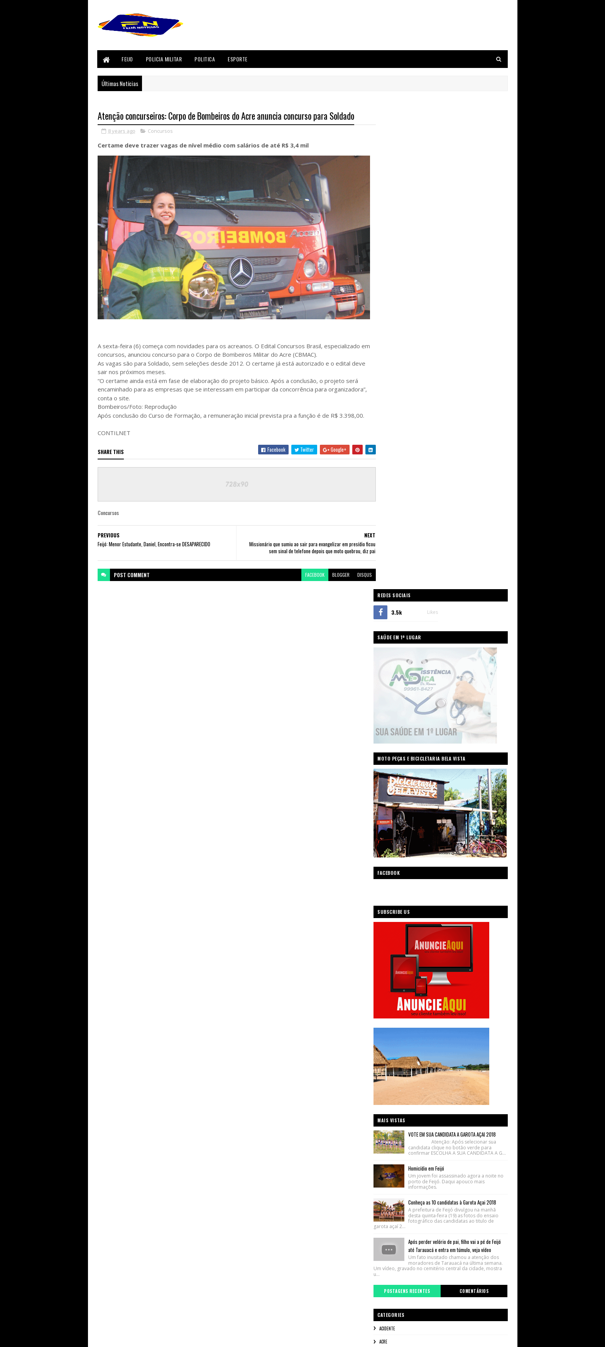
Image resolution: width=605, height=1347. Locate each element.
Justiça (397, 1013)
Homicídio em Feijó (437, 693)
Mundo (397, 1026)
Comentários (477, 818)
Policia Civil (401, 1052)
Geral (395, 999)
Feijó (394, 973)
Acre (394, 869)
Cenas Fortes (402, 921)
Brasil (396, 908)
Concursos (160, 131)
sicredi (396, 1104)
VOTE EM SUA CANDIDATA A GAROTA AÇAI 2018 (463, 653)
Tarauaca (398, 1117)
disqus (359, 574)
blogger (336, 574)
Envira (396, 947)
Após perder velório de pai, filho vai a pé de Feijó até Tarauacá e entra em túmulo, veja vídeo (460, 775)
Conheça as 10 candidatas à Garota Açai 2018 (463, 727)
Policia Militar (164, 59)
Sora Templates (172, 1336)
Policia (396, 1038)
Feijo (128, 59)
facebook (309, 574)
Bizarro (398, 895)
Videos (396, 1130)
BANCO (396, 882)
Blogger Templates (116, 1336)
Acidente (398, 856)
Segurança (400, 1091)
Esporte (238, 59)
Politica (205, 59)
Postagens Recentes (415, 818)
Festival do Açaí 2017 (409, 986)
